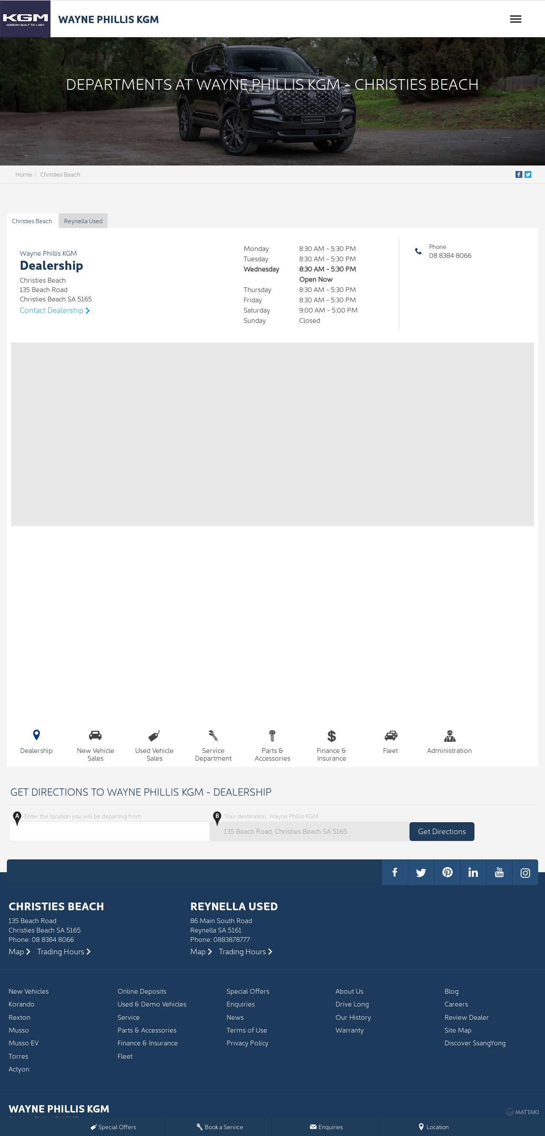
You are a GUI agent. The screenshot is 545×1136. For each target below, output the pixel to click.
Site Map (458, 1030)
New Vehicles (29, 991)
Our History (353, 1017)
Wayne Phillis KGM (108, 19)
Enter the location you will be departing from (108, 826)
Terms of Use (247, 1030)
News (235, 1017)
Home (23, 174)
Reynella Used (83, 220)
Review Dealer (467, 1017)
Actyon (19, 1069)
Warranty (350, 1030)
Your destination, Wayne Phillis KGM (308, 826)
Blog (452, 991)
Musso (19, 1030)
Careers (456, 1004)
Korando (22, 1004)
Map (16, 951)
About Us (349, 991)
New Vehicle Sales (95, 744)
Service (129, 1017)
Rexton (19, 1017)
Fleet (391, 740)
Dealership (36, 740)
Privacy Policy (247, 1043)
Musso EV (23, 1043)
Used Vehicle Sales (154, 744)
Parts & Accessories (272, 744)
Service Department (213, 744)
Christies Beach (60, 174)
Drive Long (352, 1004)
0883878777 (231, 939)
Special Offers (248, 991)
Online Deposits (142, 991)
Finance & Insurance (331, 744)
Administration (449, 740)
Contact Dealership (51, 310)
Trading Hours (60, 951)
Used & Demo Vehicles (152, 1004)
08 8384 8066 (450, 255)
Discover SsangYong (475, 1043)
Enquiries (241, 1004)
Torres (18, 1056)
